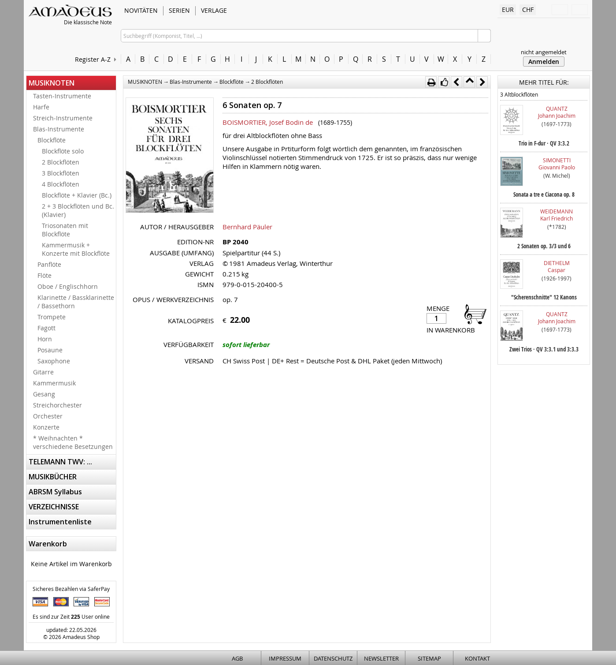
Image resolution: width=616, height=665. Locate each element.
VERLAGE (214, 10)
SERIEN (179, 10)
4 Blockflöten (60, 184)
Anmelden (543, 61)
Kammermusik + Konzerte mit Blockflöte (76, 249)
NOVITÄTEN (141, 10)
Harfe (41, 107)
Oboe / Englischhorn (67, 286)
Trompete (51, 317)
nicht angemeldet (544, 52)
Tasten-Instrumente (62, 96)
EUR (508, 9)
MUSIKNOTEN (51, 83)
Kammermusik (54, 383)
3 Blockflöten (60, 173)
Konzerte (46, 427)
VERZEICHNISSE (54, 507)
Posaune (50, 350)
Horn (44, 339)
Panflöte (49, 264)
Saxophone (53, 361)
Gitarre (43, 372)
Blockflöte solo (63, 151)
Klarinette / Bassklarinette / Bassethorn (75, 301)
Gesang (44, 394)
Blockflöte (51, 140)
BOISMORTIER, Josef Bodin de (268, 122)
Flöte (44, 275)
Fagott (46, 328)
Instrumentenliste (60, 522)
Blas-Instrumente (58, 129)
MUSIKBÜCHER (53, 477)
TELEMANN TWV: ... (60, 462)
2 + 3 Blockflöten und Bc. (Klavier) (78, 210)
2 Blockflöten (60, 162)
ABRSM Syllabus (55, 492)
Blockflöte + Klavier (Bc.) (76, 195)
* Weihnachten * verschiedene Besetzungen (73, 442)
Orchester (48, 416)
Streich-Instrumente (63, 118)
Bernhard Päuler (247, 226)
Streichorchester (57, 405)
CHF (527, 9)
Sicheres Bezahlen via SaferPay (71, 588)
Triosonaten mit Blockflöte (65, 229)
